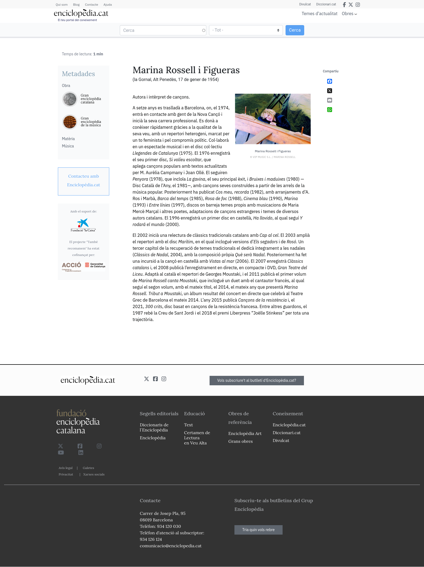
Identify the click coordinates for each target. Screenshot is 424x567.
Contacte (91, 4)
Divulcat (305, 4)
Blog (76, 4)
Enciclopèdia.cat (289, 424)
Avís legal (65, 468)
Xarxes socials (93, 474)
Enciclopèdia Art (245, 433)
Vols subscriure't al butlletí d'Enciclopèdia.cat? (256, 380)
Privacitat (66, 474)
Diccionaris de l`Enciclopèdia (154, 427)
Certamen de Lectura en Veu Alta (197, 438)
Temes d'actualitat (319, 13)
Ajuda (108, 4)
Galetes (88, 468)
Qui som (62, 4)
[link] (83, 180)
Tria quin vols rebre (258, 529)
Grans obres (240, 441)
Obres (347, 13)
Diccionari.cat (326, 4)
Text (188, 424)
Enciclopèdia (152, 437)
